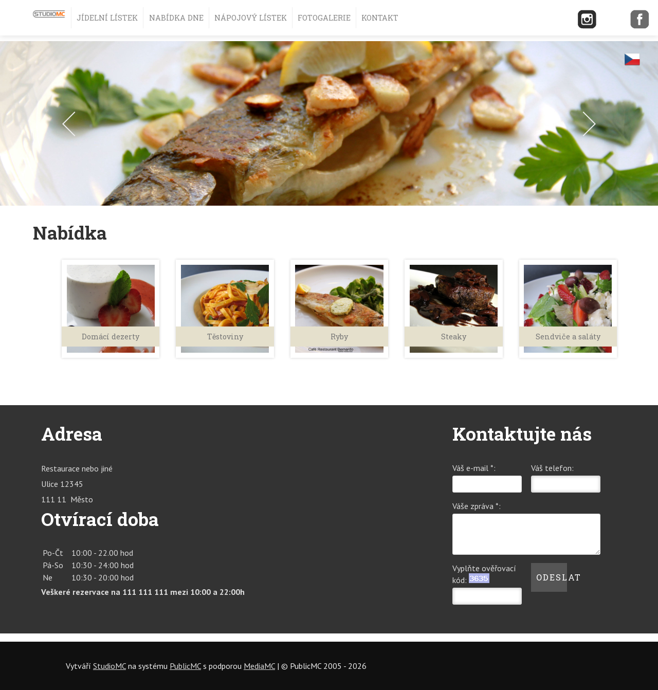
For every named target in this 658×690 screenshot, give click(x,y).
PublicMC (185, 666)
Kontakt (379, 18)
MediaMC (259, 666)
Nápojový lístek (250, 18)
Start (644, 212)
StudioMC (109, 666)
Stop (644, 218)
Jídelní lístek (107, 18)
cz (632, 59)
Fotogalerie (324, 18)
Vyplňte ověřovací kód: (484, 574)
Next (583, 124)
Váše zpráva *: (476, 506)
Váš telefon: (552, 468)
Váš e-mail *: (474, 468)
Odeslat (551, 577)
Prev (74, 124)
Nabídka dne (176, 18)
